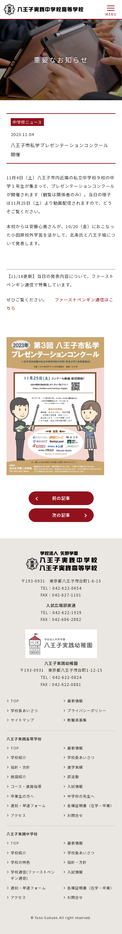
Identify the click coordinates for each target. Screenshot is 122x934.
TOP (15, 700)
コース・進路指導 (26, 786)
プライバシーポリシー (86, 710)
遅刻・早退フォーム (28, 805)
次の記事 (61, 515)
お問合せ (75, 815)
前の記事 (61, 498)
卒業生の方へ (22, 796)
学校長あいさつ (24, 710)
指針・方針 (20, 767)
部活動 (73, 776)
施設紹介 (18, 776)
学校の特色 (20, 862)
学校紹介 (18, 757)
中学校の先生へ (81, 796)
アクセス (18, 815)
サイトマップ (22, 719)
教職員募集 (77, 719)
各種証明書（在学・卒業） (90, 805)
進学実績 (75, 767)
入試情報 (75, 786)
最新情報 (75, 700)
